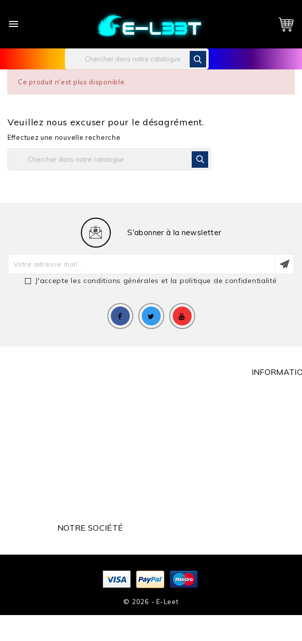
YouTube (182, 316)
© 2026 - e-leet (150, 602)
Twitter (151, 316)
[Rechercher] (137, 58)
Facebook (120, 316)
